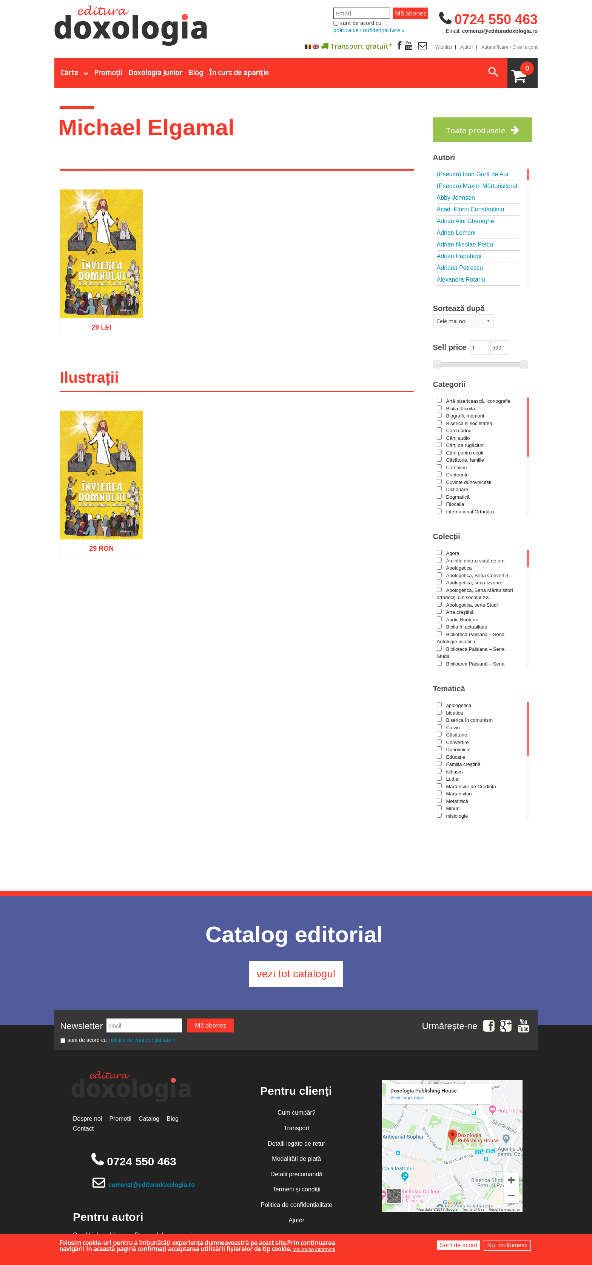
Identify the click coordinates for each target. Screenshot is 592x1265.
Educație (456, 757)
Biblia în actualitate (466, 627)
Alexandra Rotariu (461, 279)
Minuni (453, 808)
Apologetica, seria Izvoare (474, 583)
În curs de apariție (239, 72)
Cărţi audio (458, 438)
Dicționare (457, 489)
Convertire (457, 742)
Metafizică (457, 801)
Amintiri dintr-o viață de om (475, 561)
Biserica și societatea (469, 423)
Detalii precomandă (296, 1174)
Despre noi (87, 1119)
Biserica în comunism (469, 720)
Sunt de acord (459, 1245)
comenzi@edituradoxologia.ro (151, 1185)
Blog (195, 72)
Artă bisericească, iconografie (478, 401)
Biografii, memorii (465, 416)
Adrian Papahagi (459, 256)
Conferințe (457, 475)
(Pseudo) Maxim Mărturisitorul (477, 186)
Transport (296, 1128)
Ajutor (466, 47)
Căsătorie (456, 735)
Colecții (446, 536)
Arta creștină (460, 612)
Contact (83, 1128)
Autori (444, 157)
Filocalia (455, 504)
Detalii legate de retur (296, 1143)
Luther (453, 779)
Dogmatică (458, 497)
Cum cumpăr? (296, 1113)
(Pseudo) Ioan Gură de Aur (473, 174)
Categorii (449, 384)
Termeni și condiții (297, 1189)
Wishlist (443, 47)
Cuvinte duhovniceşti (469, 482)
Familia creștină (463, 764)
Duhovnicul (458, 749)
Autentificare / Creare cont (509, 47)
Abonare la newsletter (311, 64)
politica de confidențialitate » (369, 30)
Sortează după (459, 308)
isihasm (454, 772)
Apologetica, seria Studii (472, 605)
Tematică (449, 688)
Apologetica (459, 568)
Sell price (450, 347)
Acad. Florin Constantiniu (470, 209)
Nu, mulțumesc (507, 1245)
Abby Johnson (456, 197)
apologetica (459, 705)
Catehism (456, 467)
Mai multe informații (314, 1249)
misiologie (457, 816)
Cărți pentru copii (464, 453)
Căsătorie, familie (465, 460)
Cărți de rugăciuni (465, 445)
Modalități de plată (296, 1159)
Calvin (453, 727)
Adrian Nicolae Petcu (465, 244)
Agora (452, 553)
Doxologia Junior (155, 72)
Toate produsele (475, 130)
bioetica (454, 713)
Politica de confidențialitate (296, 1205)
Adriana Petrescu (460, 268)
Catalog (149, 1119)
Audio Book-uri (462, 619)
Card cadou (459, 430)
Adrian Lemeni (456, 233)
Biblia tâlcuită (460, 408)
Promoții (108, 72)
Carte (69, 72)
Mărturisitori (459, 794)
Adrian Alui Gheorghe (465, 221)
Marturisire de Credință (471, 786)
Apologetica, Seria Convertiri (477, 575)
